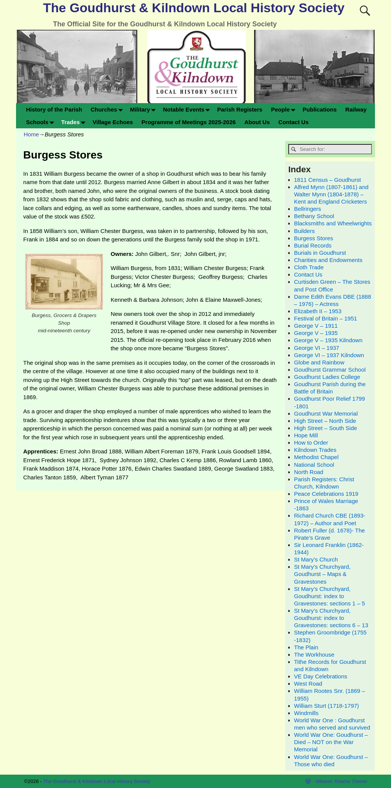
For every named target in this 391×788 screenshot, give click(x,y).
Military (144, 109)
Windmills (306, 713)
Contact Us (293, 122)
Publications (320, 109)
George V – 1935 (316, 333)
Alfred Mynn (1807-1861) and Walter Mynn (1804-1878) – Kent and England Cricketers (331, 194)
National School (314, 464)
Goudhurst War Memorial (326, 413)
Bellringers (307, 208)
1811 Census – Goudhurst (327, 179)
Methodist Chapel (316, 457)
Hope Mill (306, 435)
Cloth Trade (309, 267)
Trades (74, 122)
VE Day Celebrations (320, 676)
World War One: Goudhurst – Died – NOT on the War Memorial (331, 741)
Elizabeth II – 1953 (317, 311)
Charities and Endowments (328, 260)
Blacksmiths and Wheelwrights (333, 223)
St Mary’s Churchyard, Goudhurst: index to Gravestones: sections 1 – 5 (329, 596)
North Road (308, 472)
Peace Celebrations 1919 (326, 493)
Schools (41, 122)
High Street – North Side (325, 420)
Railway (356, 109)
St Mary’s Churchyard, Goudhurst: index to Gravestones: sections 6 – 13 (331, 617)
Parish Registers (239, 109)
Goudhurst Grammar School (330, 369)
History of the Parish (54, 109)
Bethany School (314, 216)
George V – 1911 (316, 325)
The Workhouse (314, 654)
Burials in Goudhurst (320, 252)
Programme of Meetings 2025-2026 (189, 122)
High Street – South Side (325, 428)
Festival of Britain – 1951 (325, 318)
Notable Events (188, 109)
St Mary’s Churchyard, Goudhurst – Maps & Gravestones (322, 573)
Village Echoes (112, 122)
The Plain (306, 647)
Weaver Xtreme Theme (341, 781)
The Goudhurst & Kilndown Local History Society (193, 7)
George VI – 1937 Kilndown (329, 355)
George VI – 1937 (316, 348)
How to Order (311, 442)
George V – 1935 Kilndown (328, 340)
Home (31, 134)
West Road (308, 683)
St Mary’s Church (316, 559)
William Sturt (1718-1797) (326, 705)
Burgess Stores (313, 238)
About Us (257, 122)
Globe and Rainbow (319, 362)
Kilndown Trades (315, 450)
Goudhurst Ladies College (327, 377)
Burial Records (312, 245)
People (285, 109)
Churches (108, 109)
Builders (304, 231)
